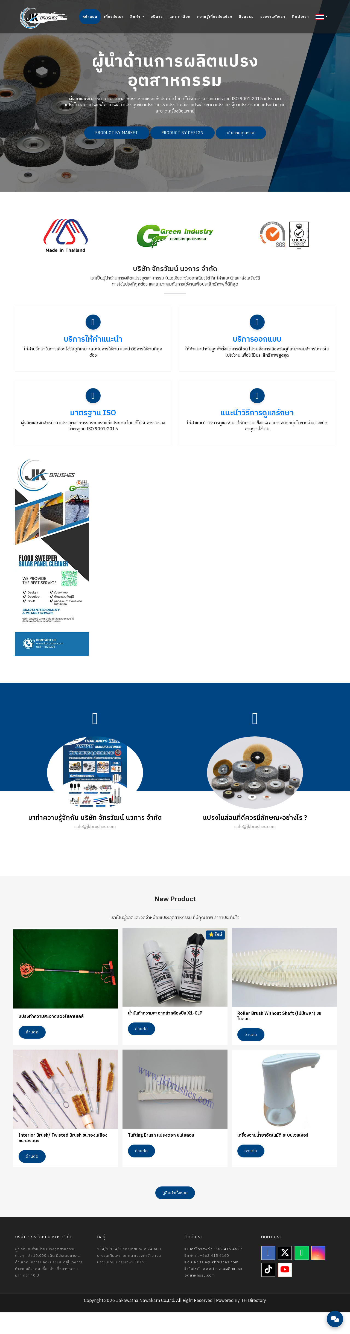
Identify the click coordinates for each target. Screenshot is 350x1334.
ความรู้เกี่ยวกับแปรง (214, 17)
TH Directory (253, 1322)
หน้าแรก (90, 17)
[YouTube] (285, 1292)
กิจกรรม (246, 17)
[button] (321, 16)
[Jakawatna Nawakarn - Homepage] (44, 18)
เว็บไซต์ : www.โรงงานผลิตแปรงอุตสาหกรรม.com (213, 1294)
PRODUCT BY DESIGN (182, 133)
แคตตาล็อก (180, 17)
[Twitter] (285, 1275)
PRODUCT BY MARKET (116, 133)
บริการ (157, 17)
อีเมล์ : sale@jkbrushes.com (211, 1284)
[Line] (301, 1275)
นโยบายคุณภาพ (241, 133)
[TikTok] (268, 1292)
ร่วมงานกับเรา (272, 17)
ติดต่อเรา (300, 17)
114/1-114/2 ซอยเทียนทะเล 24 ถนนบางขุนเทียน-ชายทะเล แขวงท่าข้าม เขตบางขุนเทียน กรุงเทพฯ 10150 (129, 1277)
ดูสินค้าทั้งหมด (175, 1215)
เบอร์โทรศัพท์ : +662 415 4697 (213, 1271)
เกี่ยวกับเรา (114, 17)
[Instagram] (318, 1275)
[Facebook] (268, 1275)
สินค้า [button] (135, 17)
